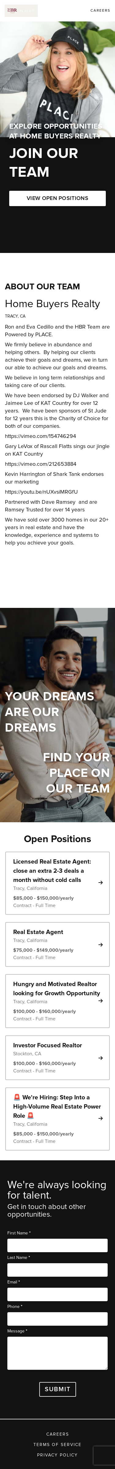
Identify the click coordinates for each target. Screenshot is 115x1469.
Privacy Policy (57, 1455)
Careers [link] (100, 11)
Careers (57, 1434)
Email (13, 1282)
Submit (58, 1389)
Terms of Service (57, 1445)
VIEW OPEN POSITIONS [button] (57, 198)
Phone (14, 1306)
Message (17, 1331)
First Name (19, 1233)
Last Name (18, 1257)
